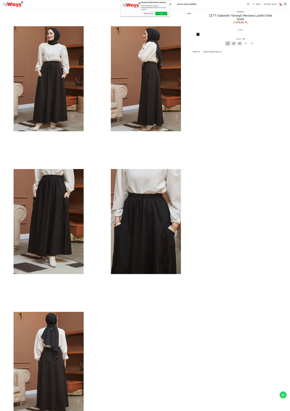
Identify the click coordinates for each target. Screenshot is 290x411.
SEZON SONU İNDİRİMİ (172, 4)
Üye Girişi (265, 4)
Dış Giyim (112, 4)
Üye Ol (272, 4)
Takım (154, 4)
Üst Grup (126, 4)
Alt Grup (141, 4)
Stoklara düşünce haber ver (212, 52)
